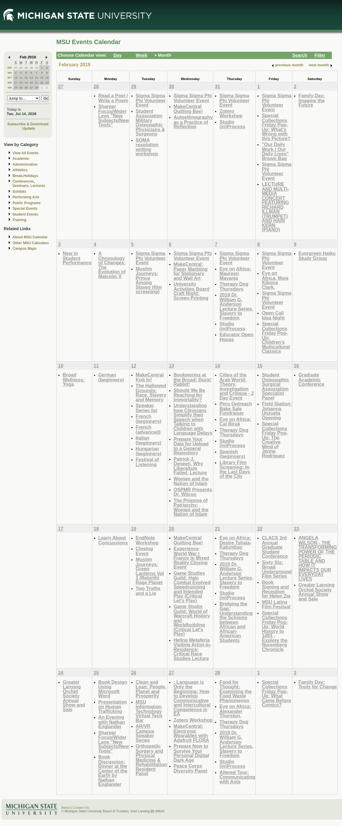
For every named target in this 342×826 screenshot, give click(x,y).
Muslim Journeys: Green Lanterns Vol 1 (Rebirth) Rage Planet (150, 571)
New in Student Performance (77, 258)
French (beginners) (148, 419)
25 (20, 87)
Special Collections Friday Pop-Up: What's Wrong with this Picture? (276, 127)
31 (36, 67)
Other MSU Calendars (31, 243)
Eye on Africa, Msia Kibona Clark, (275, 280)
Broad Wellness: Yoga (74, 379)
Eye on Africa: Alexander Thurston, (235, 711)
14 (36, 77)
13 (31, 77)
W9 (10, 87)
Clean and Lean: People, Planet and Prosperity (151, 689)
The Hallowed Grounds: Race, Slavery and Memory (151, 392)
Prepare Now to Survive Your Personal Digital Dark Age (191, 753)
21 (36, 82)
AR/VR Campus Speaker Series (145, 733)
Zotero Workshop (230, 113)
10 (15, 77)
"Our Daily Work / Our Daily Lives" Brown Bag (275, 151)
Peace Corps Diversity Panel (190, 768)
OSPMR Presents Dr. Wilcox (193, 492)
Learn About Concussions (113, 540)
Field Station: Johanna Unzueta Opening (277, 410)
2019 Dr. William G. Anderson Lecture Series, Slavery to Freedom (236, 306)
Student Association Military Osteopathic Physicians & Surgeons (150, 122)
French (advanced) (148, 429)
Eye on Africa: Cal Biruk (235, 422)
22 (41, 82)
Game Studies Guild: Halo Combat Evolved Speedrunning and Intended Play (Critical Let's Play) (192, 586)
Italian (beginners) (148, 440)
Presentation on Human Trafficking (112, 706)
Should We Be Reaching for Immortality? (189, 395)
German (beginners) (111, 377)
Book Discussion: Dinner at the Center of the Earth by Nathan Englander (113, 770)
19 (26, 82)
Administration (25, 164)
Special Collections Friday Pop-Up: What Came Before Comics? (276, 693)
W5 (10, 67)
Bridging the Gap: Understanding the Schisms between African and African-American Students (236, 622)
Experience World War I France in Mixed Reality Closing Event (191, 558)
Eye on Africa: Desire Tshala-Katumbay (235, 542)
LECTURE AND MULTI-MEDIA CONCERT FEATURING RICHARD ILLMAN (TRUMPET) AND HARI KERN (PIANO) (275, 206)
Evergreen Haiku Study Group (317, 256)
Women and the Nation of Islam (191, 481)
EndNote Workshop (147, 540)
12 (26, 77)
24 (15, 87)
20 (31, 82)
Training (19, 220)
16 (47, 77)
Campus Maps (24, 249)
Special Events (25, 208)
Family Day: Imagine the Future (312, 100)
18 (20, 82)
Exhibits (19, 192)
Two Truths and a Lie (148, 591)
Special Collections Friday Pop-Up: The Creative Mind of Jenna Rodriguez (275, 439)
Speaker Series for (147, 408)
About (65, 807)
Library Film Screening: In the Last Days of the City (234, 469)
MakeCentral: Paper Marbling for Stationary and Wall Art (191, 271)
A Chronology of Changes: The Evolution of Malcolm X (111, 265)
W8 (10, 82)
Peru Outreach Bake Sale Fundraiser (235, 408)
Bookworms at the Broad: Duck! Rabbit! (193, 379)
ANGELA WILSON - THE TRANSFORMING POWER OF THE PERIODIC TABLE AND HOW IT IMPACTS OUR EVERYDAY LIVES (318, 558)
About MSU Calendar (30, 237)
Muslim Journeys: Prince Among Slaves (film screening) (149, 280)
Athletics (20, 170)
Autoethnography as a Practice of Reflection (193, 121)
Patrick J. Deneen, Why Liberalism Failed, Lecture (190, 466)
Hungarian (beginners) (148, 451)
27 (15, 67)
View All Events (26, 153)
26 (26, 87)
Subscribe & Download (27, 124)
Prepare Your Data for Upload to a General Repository (191, 446)
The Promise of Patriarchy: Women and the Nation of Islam (191, 507)
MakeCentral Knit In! (150, 377)
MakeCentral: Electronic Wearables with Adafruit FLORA (191, 733)
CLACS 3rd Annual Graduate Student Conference (275, 547)
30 (31, 67)
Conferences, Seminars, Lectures (29, 183)
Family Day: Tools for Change (318, 684)
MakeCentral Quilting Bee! (188, 109)
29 (26, 67)
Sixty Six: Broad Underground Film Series (277, 569)
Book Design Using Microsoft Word (112, 689)
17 (15, 82)
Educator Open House (236, 337)
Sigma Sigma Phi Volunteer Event (151, 100)
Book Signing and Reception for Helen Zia (276, 589)
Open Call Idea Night (273, 315)
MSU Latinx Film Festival (276, 604)
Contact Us (81, 807)
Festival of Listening (147, 462)
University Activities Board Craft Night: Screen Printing (192, 291)
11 (20, 77)
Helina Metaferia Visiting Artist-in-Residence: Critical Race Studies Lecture (192, 649)
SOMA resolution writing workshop (147, 147)
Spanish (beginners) (232, 454)
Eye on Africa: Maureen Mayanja (235, 273)
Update (28, 128)
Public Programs (27, 203)
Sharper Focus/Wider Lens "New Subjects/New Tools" (113, 115)
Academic (21, 159)
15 (41, 77)
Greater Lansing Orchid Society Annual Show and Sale (317, 591)
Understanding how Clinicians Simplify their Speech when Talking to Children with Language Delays (193, 419)
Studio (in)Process (232, 124)
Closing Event (144, 551)
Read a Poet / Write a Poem (113, 98)
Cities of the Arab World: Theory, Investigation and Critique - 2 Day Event (236, 386)
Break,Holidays (25, 176)
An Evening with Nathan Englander (111, 721)
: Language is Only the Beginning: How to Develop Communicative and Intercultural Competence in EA (192, 698)
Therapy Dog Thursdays (233, 286)
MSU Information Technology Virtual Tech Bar (149, 711)
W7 (10, 77)
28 (20, 67)
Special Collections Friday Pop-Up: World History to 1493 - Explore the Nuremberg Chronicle (275, 631)
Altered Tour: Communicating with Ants (237, 777)
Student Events (25, 214)
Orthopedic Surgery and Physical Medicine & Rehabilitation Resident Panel (151, 759)
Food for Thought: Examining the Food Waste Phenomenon (235, 691)
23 (47, 82)
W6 (10, 72)
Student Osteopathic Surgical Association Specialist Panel (275, 386)
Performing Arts (26, 197)
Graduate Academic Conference (311, 379)
